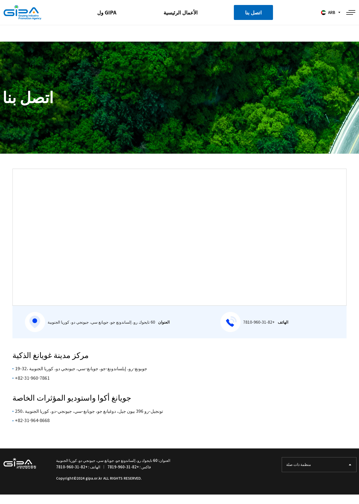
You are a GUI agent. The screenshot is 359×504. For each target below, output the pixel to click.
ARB (327, 12)
